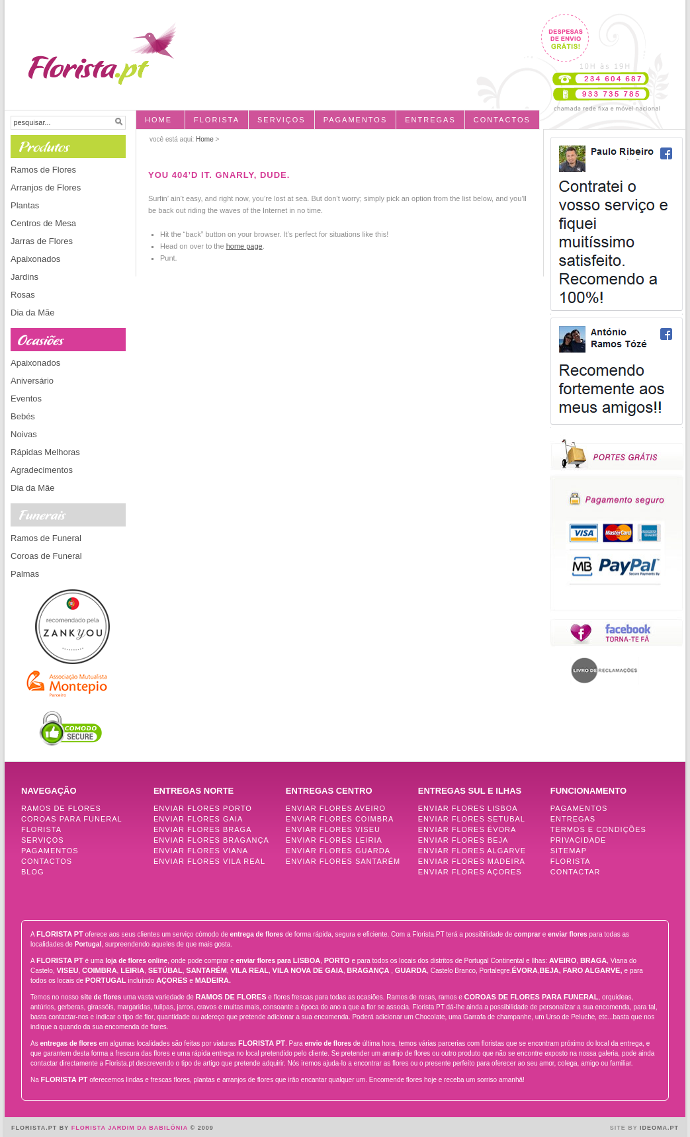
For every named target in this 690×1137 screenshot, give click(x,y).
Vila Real (249, 970)
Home (158, 120)
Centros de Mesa (43, 223)
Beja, (549, 970)
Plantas (25, 205)
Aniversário (32, 381)
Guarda (411, 970)
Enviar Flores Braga (202, 829)
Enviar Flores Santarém (343, 861)
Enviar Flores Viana (200, 851)
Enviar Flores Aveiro (336, 808)
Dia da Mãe (32, 312)
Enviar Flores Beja (463, 840)
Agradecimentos (42, 470)
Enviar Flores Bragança (211, 840)
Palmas (25, 574)
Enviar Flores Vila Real (209, 861)
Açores (172, 980)
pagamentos (355, 120)
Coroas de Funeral (46, 556)
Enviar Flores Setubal (471, 819)
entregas (430, 120)
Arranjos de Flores (46, 187)
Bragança (368, 970)
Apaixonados (35, 259)
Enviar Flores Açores (470, 872)
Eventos (26, 398)
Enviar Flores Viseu (333, 829)
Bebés (23, 416)
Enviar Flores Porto (202, 808)
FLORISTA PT (59, 934)
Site (618, 1127)
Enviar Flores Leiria (334, 840)
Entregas (573, 819)
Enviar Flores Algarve (472, 851)
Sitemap (568, 851)
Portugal (105, 980)
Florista (216, 120)
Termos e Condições (598, 829)
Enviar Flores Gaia (198, 819)
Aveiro (562, 960)
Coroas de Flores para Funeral (531, 997)
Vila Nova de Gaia (308, 970)
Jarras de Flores (42, 241)
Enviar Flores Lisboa (468, 808)
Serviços (281, 120)
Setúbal (165, 970)
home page (244, 246)
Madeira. (213, 980)
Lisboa (307, 960)
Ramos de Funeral (46, 538)
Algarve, (605, 970)
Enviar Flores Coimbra (340, 819)
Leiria (132, 970)
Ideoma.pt (659, 1127)
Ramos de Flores (43, 170)
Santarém (206, 970)
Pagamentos (50, 851)
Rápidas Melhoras (45, 452)
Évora (525, 970)
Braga (593, 960)
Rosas (23, 295)
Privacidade (578, 840)
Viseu (67, 970)
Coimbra (99, 970)
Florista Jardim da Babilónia (131, 1127)
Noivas (24, 434)
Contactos (502, 120)
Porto (337, 960)
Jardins (24, 277)
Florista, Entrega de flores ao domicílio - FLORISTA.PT (96, 48)
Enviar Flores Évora (467, 829)
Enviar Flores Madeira (471, 861)
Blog (32, 872)
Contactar (575, 872)
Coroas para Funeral (71, 819)
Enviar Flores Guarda (338, 851)
